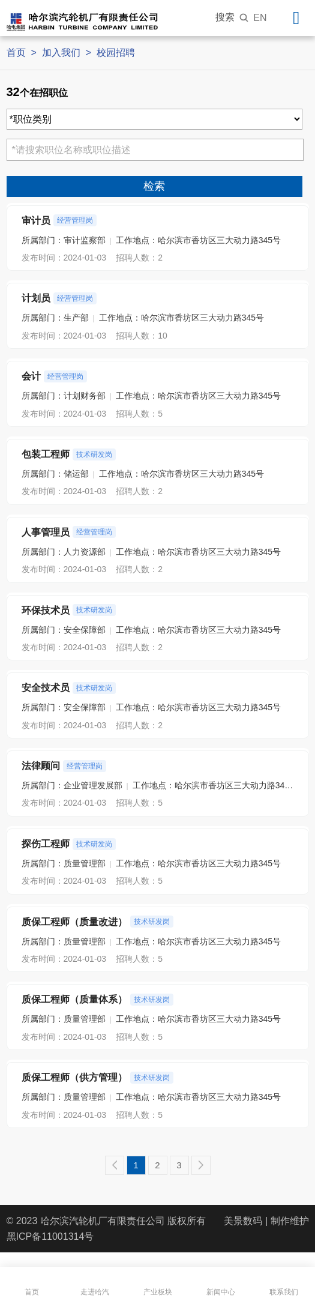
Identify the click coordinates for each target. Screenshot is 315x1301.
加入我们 (61, 52)
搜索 (232, 17)
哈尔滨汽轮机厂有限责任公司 (102, 1221)
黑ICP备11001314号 (50, 1236)
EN (259, 18)
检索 (154, 186)
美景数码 (243, 1221)
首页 (16, 52)
